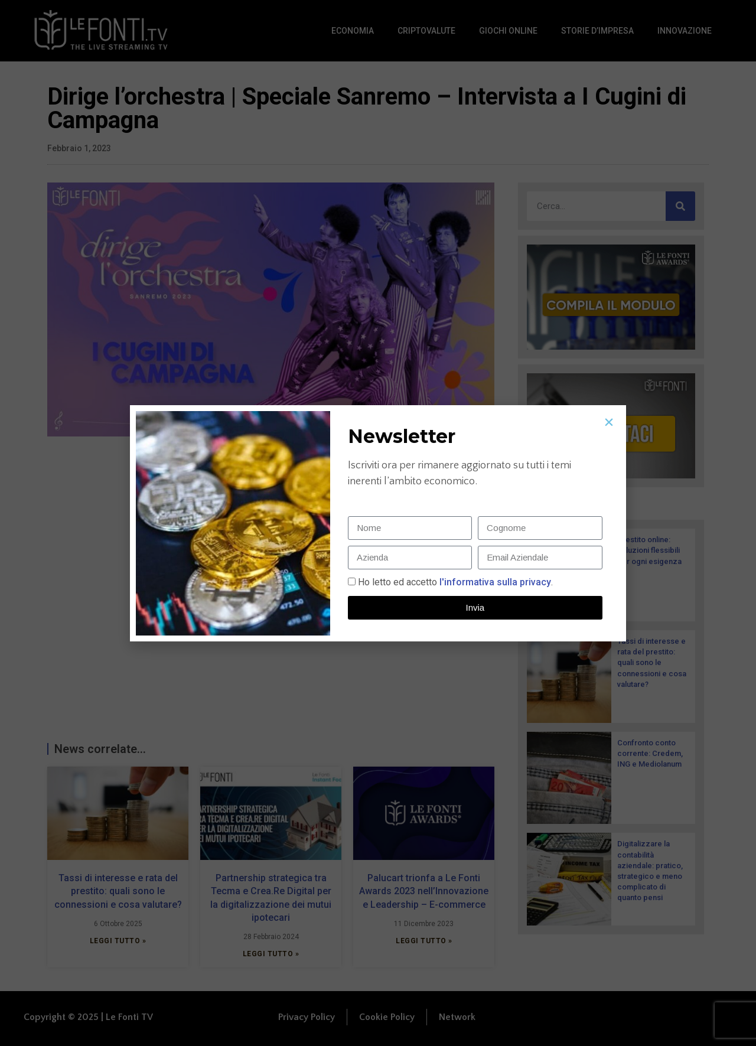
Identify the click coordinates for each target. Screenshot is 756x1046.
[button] (609, 422)
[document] (378, 523)
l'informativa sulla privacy (494, 582)
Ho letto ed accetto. (455, 582)
